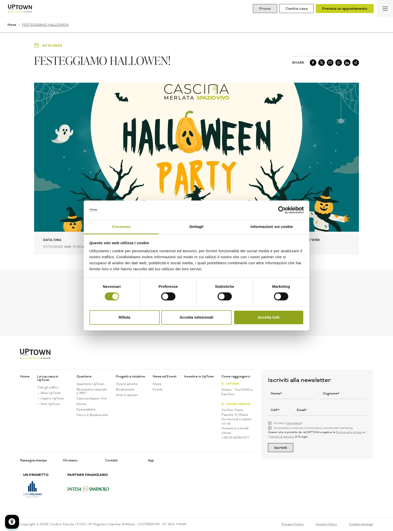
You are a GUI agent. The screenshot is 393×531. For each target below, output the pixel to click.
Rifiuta (124, 317)
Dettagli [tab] (196, 226)
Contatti (111, 460)
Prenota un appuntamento (344, 8)
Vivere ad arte (127, 384)
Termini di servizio (281, 437)
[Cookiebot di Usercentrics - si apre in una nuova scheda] (282, 210)
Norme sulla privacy (349, 432)
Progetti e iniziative (130, 376)
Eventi (157, 389)
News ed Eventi (164, 376)
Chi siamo (70, 460)
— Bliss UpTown (49, 393)
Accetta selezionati (196, 317)
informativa (293, 423)
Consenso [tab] (121, 226)
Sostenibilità (85, 409)
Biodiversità (125, 389)
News (12, 25)
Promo (265, 8)
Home (25, 376)
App (151, 460)
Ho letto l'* (288, 423)
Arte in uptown (127, 395)
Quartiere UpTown (90, 384)
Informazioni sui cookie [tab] (272, 226)
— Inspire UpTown (50, 398)
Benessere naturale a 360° (91, 391)
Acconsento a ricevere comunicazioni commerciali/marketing (313, 428)
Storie (81, 404)
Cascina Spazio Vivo (91, 398)
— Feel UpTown (48, 404)
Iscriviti (280, 447)
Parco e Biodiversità (92, 415)
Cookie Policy (326, 524)
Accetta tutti (268, 317)
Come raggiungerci (235, 376)
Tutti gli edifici (47, 387)
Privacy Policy (292, 524)
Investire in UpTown (199, 376)
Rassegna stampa (33, 460)
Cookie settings (361, 524)
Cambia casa (296, 8)
